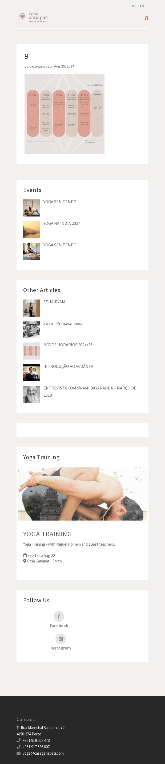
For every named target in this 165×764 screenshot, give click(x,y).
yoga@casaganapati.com (43, 730)
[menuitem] (134, 6)
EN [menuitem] (142, 6)
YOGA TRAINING (47, 533)
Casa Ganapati (52, 756)
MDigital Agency (111, 756)
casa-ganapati (40, 66)
